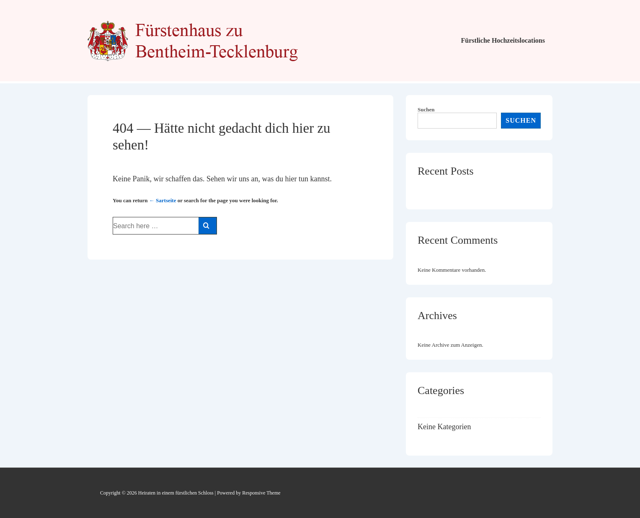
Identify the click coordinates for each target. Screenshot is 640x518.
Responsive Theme (261, 493)
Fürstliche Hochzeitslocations (503, 40)
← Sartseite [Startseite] (162, 200)
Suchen (426, 109)
